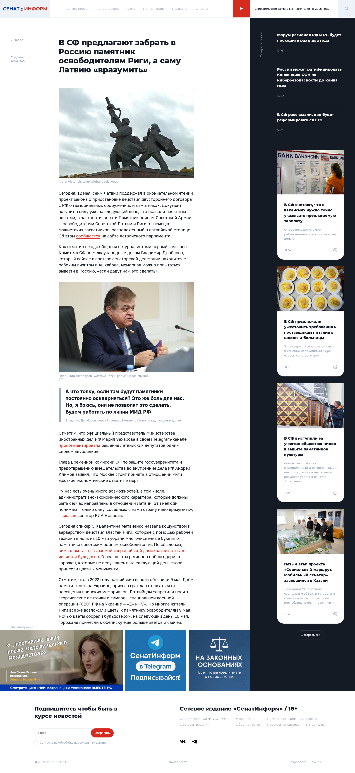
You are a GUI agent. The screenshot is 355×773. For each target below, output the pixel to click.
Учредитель (245, 718)
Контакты (202, 8)
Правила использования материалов (296, 724)
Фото (131, 8)
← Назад (17, 40)
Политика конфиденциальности (292, 718)
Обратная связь (248, 724)
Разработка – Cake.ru (304, 762)
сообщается (88, 235)
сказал (69, 515)
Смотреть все (310, 635)
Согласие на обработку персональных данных (73, 742)
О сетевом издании (194, 724)
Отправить (102, 733)
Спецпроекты (109, 8)
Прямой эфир (153, 8)
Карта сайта (178, 762)
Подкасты (179, 8)
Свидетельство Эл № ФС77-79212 (204, 718)
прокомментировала (79, 445)
